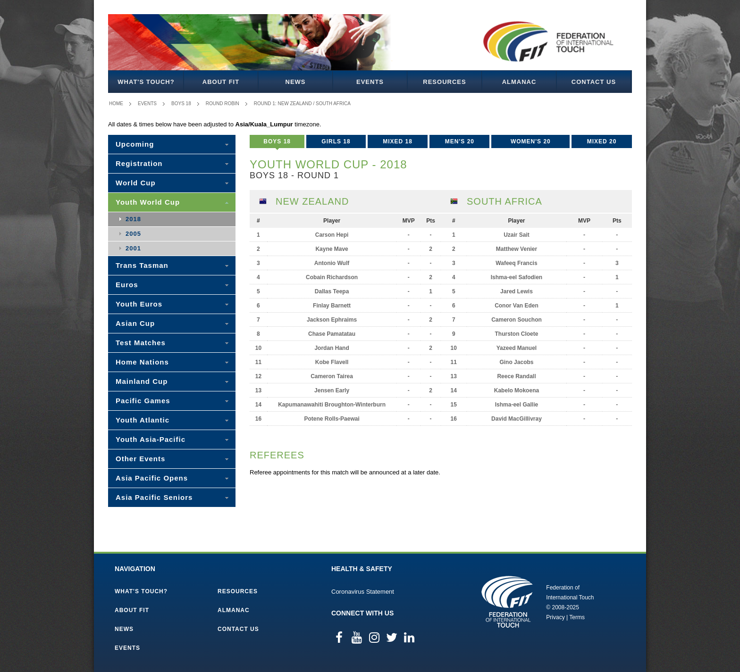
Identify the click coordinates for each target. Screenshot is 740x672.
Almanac (519, 81)
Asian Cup (135, 323)
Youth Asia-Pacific (150, 439)
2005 (133, 233)
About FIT (220, 81)
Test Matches (141, 343)
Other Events (140, 459)
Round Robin (222, 103)
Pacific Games (143, 401)
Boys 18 (181, 103)
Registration (139, 163)
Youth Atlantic (142, 420)
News (296, 81)
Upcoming (135, 144)
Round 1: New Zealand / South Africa (302, 103)
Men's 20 (459, 141)
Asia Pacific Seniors (154, 497)
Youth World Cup (148, 202)
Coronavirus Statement (362, 591)
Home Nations (142, 362)
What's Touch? (146, 81)
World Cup (136, 183)
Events (370, 81)
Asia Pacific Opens (152, 478)
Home (116, 103)
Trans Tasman (142, 265)
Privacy (555, 617)
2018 (133, 219)
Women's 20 (531, 141)
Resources (444, 81)
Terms (577, 617)
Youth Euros (139, 304)
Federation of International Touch (507, 602)
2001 (133, 248)
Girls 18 (335, 141)
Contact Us (594, 81)
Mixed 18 (397, 141)
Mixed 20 (602, 141)
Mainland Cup (142, 381)
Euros (127, 285)
